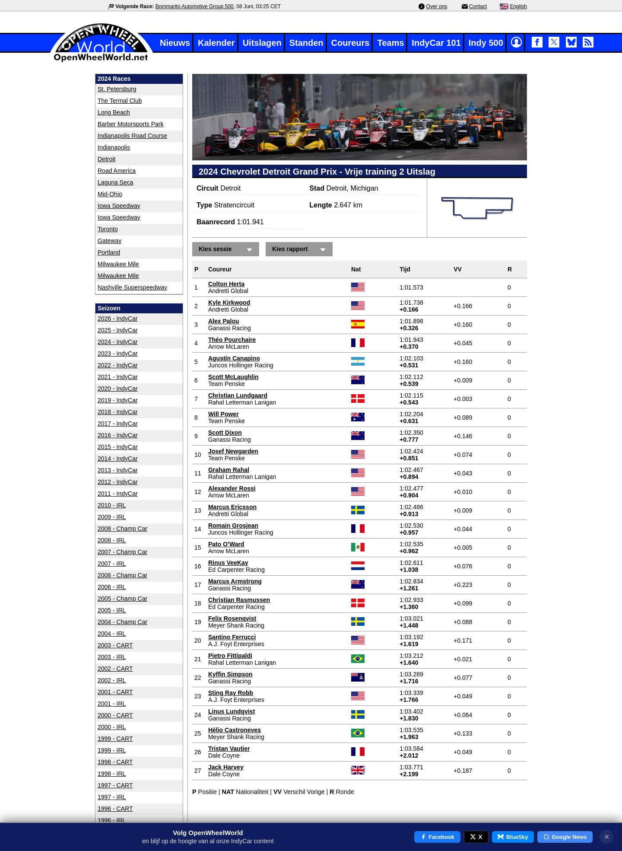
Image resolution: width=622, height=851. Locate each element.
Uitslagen (262, 43)
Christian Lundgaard (237, 395)
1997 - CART (115, 785)
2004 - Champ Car (122, 621)
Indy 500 (486, 43)
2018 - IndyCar (118, 411)
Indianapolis (114, 147)
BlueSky (513, 837)
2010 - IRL (112, 505)
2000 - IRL (112, 727)
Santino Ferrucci (232, 637)
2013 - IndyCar (118, 470)
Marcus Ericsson (232, 507)
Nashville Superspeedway (132, 287)
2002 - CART (115, 668)
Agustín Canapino (234, 358)
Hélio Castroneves (234, 730)
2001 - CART (115, 691)
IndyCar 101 (436, 43)
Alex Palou (223, 321)
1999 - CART (115, 738)
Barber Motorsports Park (131, 124)
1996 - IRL (112, 820)
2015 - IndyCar (118, 446)
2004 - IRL (112, 633)
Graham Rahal (228, 469)
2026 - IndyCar (118, 318)
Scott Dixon (225, 432)
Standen (306, 43)
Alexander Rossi (232, 488)
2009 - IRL (112, 516)
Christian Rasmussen (239, 599)
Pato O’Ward (226, 544)
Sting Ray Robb (230, 692)
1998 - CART (115, 762)
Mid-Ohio (110, 194)
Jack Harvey (226, 767)
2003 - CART (115, 645)
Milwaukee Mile (118, 264)
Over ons (436, 6)
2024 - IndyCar (118, 341)
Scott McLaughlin (233, 376)
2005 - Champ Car (122, 598)
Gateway (109, 240)
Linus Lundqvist (231, 711)
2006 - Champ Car (122, 575)
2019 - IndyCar (118, 400)
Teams (390, 43)
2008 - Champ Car (122, 528)
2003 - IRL (112, 656)
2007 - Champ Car (122, 551)
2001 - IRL (112, 703)
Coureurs (350, 43)
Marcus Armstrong (235, 581)
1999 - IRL (112, 750)
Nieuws (175, 43)
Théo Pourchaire (232, 339)
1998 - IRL (112, 773)
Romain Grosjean (233, 525)
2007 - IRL (112, 563)
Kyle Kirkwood (229, 302)
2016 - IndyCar (118, 435)
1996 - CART (115, 808)
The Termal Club (120, 100)
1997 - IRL (112, 797)
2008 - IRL (112, 540)
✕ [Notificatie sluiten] (606, 837)
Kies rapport (300, 249)
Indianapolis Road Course (132, 135)
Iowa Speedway (119, 205)
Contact (478, 6)
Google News (565, 837)
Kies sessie (227, 249)
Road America (117, 170)
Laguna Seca (115, 182)
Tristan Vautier (229, 748)
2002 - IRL (112, 680)
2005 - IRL (112, 610)
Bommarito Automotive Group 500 (195, 6)
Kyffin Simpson (230, 674)
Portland (109, 252)
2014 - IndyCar (118, 458)
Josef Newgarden (233, 451)
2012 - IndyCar (118, 481)
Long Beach (114, 112)
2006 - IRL (112, 586)
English (518, 6)
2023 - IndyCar (118, 353)
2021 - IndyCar (118, 376)
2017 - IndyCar (118, 423)
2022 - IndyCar (118, 365)
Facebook (437, 837)
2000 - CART (115, 715)
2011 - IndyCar (118, 493)
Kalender (216, 43)
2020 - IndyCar (118, 388)
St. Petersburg (117, 89)
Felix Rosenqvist (232, 618)
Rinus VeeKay (228, 562)
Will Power (223, 414)
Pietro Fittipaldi (230, 655)
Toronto (108, 229)
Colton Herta (226, 283)
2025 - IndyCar (118, 330)
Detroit (106, 159)
